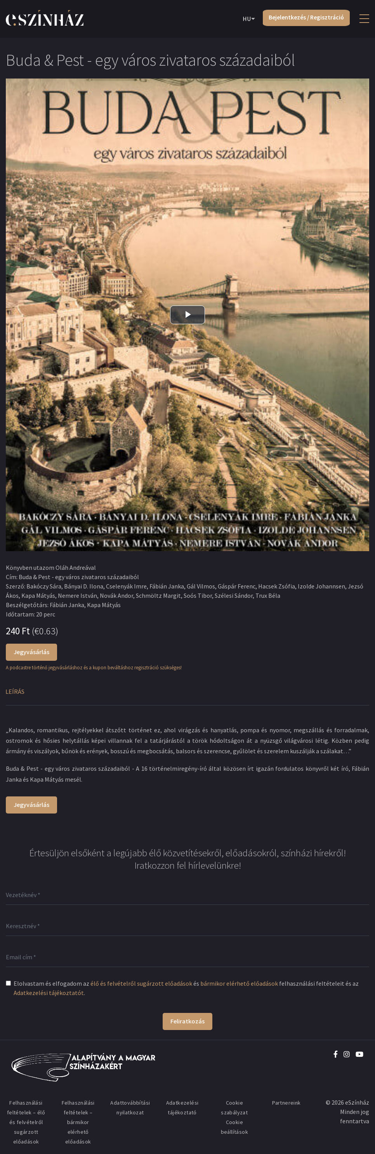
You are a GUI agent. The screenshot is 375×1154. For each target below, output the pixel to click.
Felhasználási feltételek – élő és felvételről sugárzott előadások (26, 1122)
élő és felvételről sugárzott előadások (141, 983)
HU (245, 19)
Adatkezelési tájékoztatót (49, 993)
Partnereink (286, 1102)
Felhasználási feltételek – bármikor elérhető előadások (78, 1122)
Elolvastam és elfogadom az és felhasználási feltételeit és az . (186, 988)
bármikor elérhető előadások (239, 983)
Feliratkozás (187, 1021)
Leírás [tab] (14, 691)
